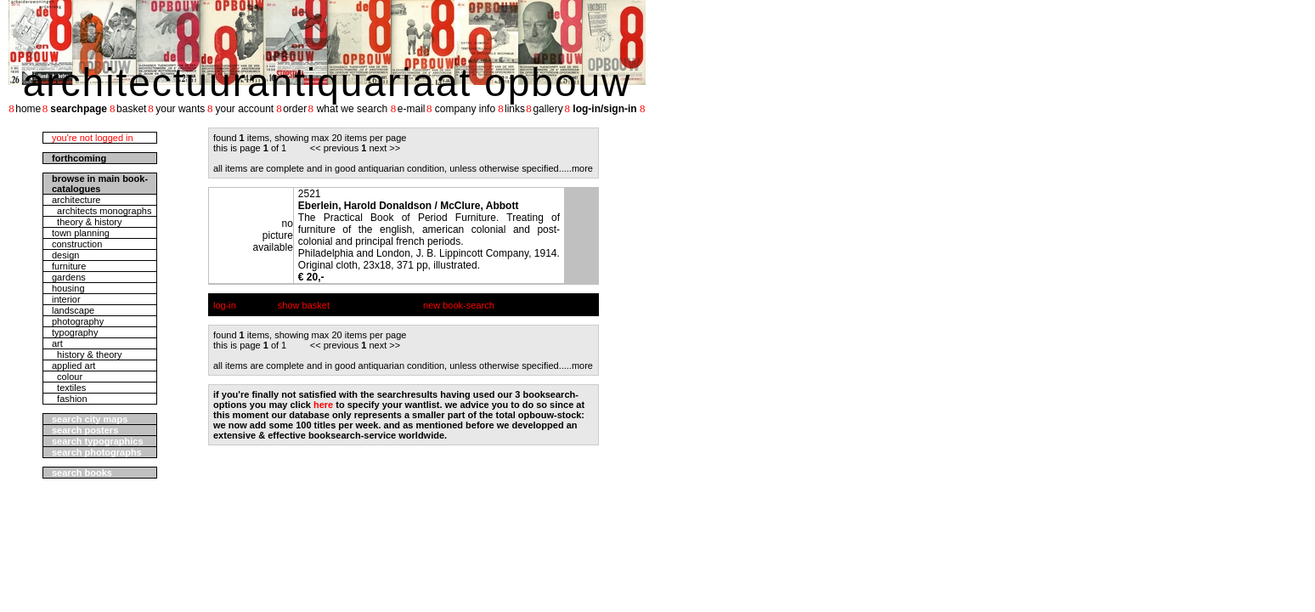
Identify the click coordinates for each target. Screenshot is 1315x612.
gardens (69, 277)
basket (131, 109)
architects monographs (101, 211)
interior (66, 299)
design (65, 255)
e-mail (412, 109)
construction (77, 244)
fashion (69, 399)
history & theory (87, 354)
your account (244, 109)
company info (465, 109)
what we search (352, 109)
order (295, 109)
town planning (81, 233)
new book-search (458, 305)
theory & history (87, 222)
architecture (76, 200)
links (515, 109)
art (57, 343)
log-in (224, 305)
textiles (69, 387)
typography (75, 332)
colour (67, 376)
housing (68, 288)
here (323, 405)
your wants (180, 109)
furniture (69, 266)
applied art (73, 365)
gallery (547, 109)
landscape (73, 310)
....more (577, 168)
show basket (304, 305)
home (28, 109)
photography (78, 321)
